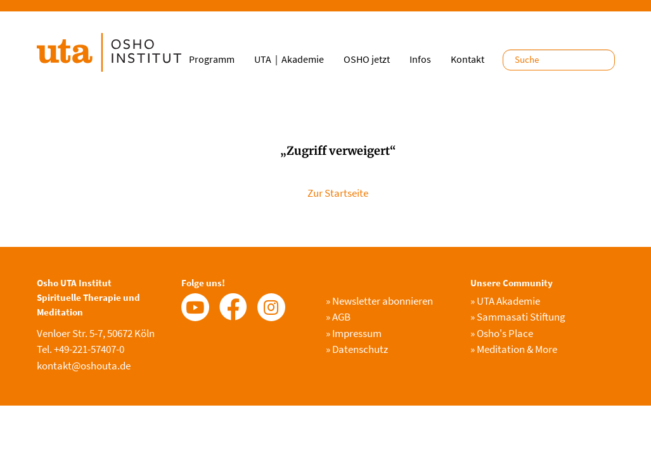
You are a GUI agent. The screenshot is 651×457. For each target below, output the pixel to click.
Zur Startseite (337, 193)
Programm (212, 59)
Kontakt (467, 59)
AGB (338, 317)
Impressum (354, 333)
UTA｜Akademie (289, 59)
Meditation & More (513, 349)
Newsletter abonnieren (379, 301)
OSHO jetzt (367, 59)
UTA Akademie (505, 301)
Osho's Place (501, 333)
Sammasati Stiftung (517, 317)
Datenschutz (357, 349)
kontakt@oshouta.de (84, 366)
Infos (420, 59)
